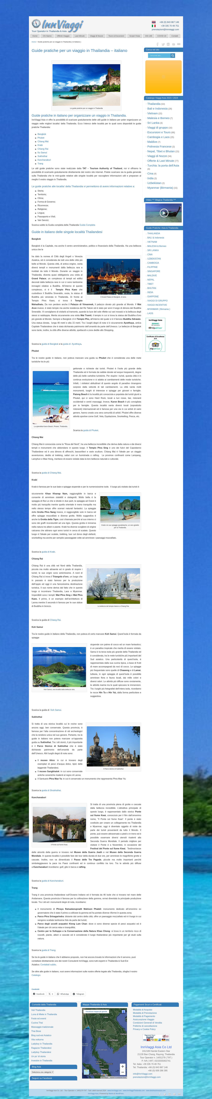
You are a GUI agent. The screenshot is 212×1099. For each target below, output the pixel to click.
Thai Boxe (36, 1031)
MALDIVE (152, 275)
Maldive (152, 141)
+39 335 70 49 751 (170, 26)
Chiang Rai (43, 149)
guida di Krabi (48, 552)
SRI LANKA (153, 250)
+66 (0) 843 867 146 (169, 22)
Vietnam (152, 113)
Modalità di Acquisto (142, 1010)
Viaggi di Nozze (96, 36)
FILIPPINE (152, 267)
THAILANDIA (153, 233)
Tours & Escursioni (116, 36)
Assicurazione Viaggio (143, 1019)
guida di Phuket (90, 430)
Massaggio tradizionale (42, 1027)
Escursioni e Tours (158, 132)
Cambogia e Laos (158, 137)
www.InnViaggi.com (114, 1091)
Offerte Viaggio (63, 36)
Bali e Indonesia (157, 108)
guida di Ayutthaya (72, 344)
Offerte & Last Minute (160, 160)
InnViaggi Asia (93, 1094)
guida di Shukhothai (51, 790)
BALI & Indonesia (155, 238)
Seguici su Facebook (42, 1078)
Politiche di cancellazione (145, 1026)
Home (34, 36)
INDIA (150, 292)
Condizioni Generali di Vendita (147, 1023)
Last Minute (80, 36)
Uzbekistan (154, 182)
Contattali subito (48, 964)
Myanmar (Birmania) (160, 187)
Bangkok (42, 134)
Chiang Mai (43, 141)
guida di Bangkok (50, 344)
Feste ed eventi (38, 1018)
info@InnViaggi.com (142, 1074)
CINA (150, 254)
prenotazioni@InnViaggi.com (147, 1077)
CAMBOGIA (153, 263)
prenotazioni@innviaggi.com (165, 29)
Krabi (40, 145)
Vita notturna (37, 1039)
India (150, 178)
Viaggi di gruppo (157, 127)
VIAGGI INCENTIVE (157, 305)
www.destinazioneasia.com (155, 1091)
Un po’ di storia (38, 1056)
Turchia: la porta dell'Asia (163, 165)
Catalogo (36, 975)
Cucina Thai (37, 1023)
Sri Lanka (153, 122)
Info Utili (148, 36)
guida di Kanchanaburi (52, 881)
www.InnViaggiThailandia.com (134, 1091)
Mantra (111, 1094)
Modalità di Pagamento (144, 1016)
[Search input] (160, 55)
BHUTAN (151, 288)
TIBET (150, 284)
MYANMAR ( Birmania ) (158, 309)
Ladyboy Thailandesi (41, 1052)
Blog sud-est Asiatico (41, 1035)
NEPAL (150, 280)
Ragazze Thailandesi (41, 1048)
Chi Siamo (47, 36)
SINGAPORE (153, 271)
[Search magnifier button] (172, 55)
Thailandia (153, 103)
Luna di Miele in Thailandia (44, 1014)
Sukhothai (42, 156)
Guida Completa (87, 225)
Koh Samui (56, 710)
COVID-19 (161, 36)
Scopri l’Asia (135, 36)
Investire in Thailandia (41, 1060)
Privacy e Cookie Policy (144, 1029)
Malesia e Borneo (158, 118)
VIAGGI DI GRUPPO (157, 301)
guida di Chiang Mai (51, 473)
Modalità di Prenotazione (145, 1013)
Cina (150, 173)
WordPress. (120, 1094)
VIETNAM (152, 242)
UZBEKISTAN (154, 259)
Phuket (41, 138)
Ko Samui (42, 152)
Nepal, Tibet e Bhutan (161, 151)
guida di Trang (48, 950)
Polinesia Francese (159, 146)
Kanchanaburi (44, 160)
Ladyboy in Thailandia (41, 1044)
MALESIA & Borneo (156, 246)
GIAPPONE (153, 296)
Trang (40, 163)
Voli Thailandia (38, 1010)
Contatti (175, 36)
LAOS (150, 313)
